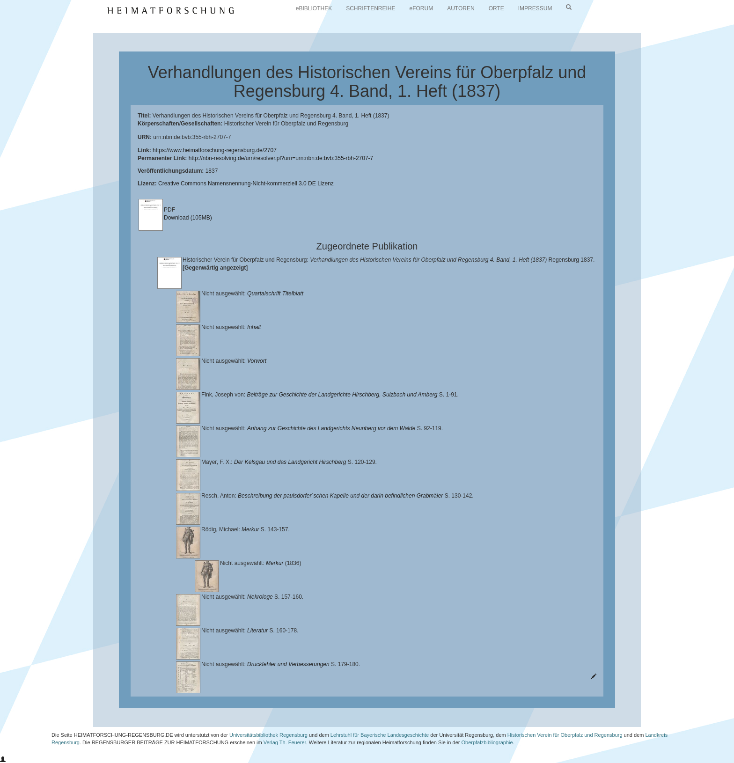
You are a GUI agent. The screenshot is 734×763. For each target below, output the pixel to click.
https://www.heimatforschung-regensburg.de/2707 (215, 150)
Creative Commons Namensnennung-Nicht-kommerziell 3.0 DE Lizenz (246, 183)
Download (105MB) (188, 217)
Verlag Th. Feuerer (285, 742)
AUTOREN (460, 8)
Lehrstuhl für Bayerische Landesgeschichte (379, 735)
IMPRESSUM (535, 8)
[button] (3, 759)
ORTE (496, 8)
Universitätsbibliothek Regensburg (268, 735)
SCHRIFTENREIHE (370, 8)
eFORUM (421, 8)
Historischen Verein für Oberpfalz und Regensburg (565, 735)
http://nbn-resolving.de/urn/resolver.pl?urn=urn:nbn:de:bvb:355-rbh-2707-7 (281, 158)
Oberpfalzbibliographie (487, 742)
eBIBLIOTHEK (314, 8)
